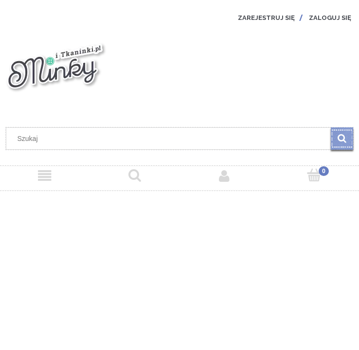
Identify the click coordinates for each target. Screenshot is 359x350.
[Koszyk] (314, 175)
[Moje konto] (224, 176)
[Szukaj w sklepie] (170, 138)
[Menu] (45, 176)
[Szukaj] (342, 138)
